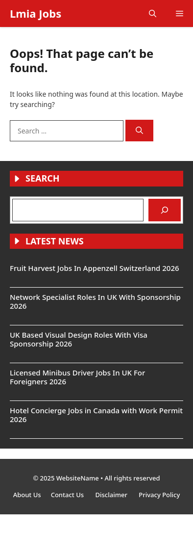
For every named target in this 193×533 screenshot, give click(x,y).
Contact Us (68, 494)
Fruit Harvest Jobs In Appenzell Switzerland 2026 (94, 268)
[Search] (139, 131)
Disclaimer (112, 494)
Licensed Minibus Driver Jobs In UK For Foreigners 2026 (77, 377)
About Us (27, 494)
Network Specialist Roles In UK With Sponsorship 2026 (95, 301)
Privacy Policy (159, 494)
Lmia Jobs (35, 13)
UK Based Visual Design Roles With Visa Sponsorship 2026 (78, 339)
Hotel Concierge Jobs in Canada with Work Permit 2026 (96, 414)
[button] (152, 13)
